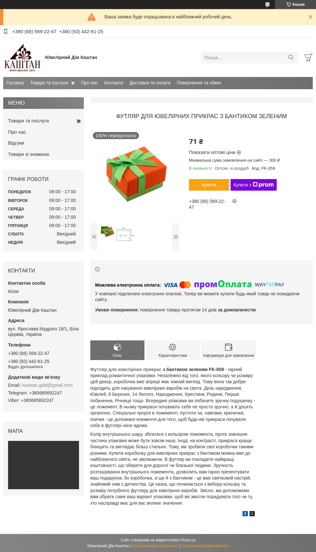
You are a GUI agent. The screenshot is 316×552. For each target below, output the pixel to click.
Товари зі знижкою (28, 154)
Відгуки (16, 143)
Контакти (113, 82)
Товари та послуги (49, 82)
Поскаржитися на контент (155, 546)
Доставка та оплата (150, 82)
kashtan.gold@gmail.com (47, 385)
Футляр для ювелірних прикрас (126, 369)
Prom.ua (188, 540)
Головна (15, 82)
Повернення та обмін (199, 82)
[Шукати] (290, 57)
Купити (209, 184)
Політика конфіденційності (205, 546)
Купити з (253, 185)
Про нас (89, 82)
